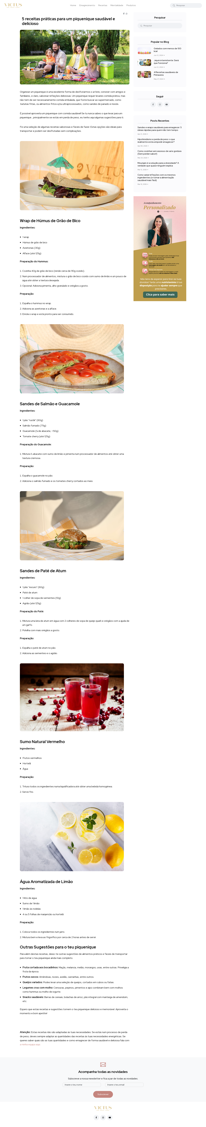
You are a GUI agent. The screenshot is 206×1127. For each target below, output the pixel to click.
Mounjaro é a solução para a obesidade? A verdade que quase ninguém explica (158, 164)
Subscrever (103, 1094)
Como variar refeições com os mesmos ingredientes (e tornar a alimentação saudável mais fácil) (157, 177)
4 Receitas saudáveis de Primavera (166, 73)
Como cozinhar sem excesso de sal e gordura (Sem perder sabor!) (159, 152)
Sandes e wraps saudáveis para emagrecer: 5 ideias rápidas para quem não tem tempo (160, 128)
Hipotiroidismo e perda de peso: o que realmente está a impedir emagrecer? (156, 140)
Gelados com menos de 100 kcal (167, 50)
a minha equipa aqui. (30, 1044)
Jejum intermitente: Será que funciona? (166, 62)
